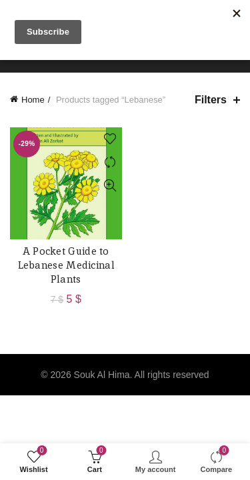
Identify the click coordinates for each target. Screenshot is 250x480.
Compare (110, 162)
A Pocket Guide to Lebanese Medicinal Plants (66, 265)
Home (33, 100)
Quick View (110, 185)
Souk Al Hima (102, 374)
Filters (211, 99)
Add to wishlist (110, 139)
